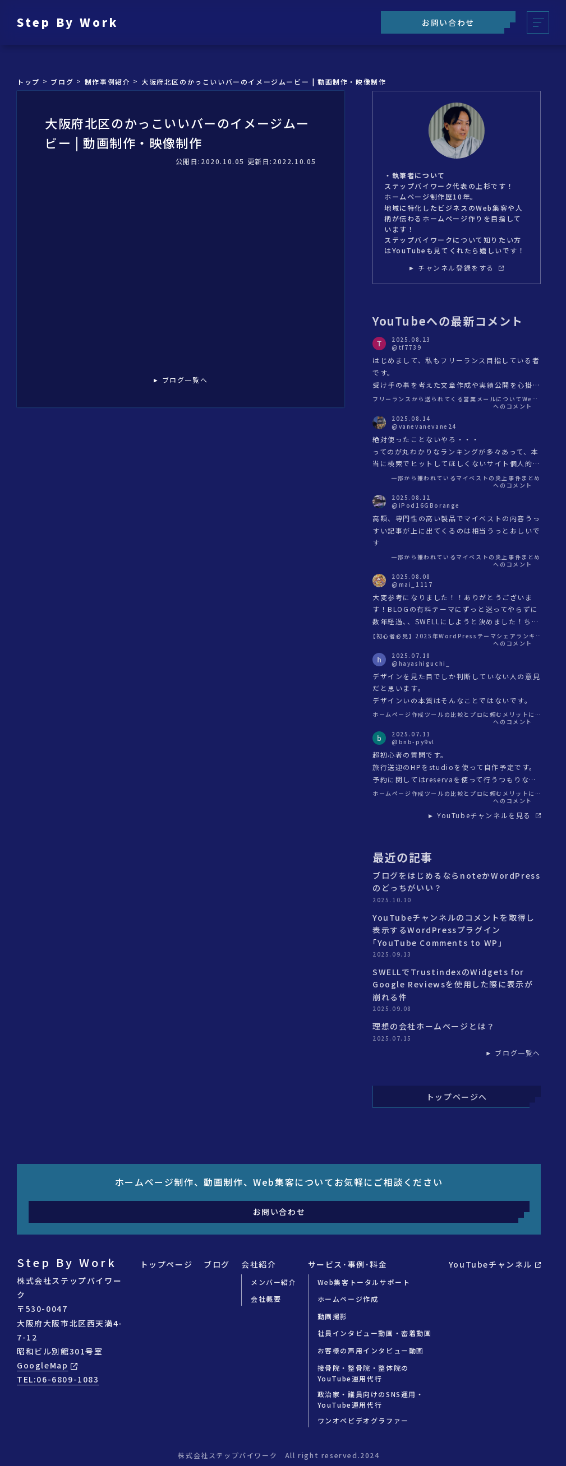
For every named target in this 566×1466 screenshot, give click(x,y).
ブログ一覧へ (185, 379)
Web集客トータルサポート (364, 1282)
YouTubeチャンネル (495, 1264)
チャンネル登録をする (461, 267)
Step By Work (67, 22)
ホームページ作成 (348, 1298)
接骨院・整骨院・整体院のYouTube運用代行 (363, 1373)
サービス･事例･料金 (348, 1264)
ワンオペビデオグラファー (363, 1420)
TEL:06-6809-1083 (58, 1379)
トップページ (166, 1264)
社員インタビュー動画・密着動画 (374, 1333)
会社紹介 (258, 1264)
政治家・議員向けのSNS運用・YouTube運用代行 (370, 1399)
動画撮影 (332, 1316)
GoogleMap (47, 1365)
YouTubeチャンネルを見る (489, 815)
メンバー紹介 (274, 1282)
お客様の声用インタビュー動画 (370, 1350)
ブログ (217, 1264)
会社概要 (266, 1298)
